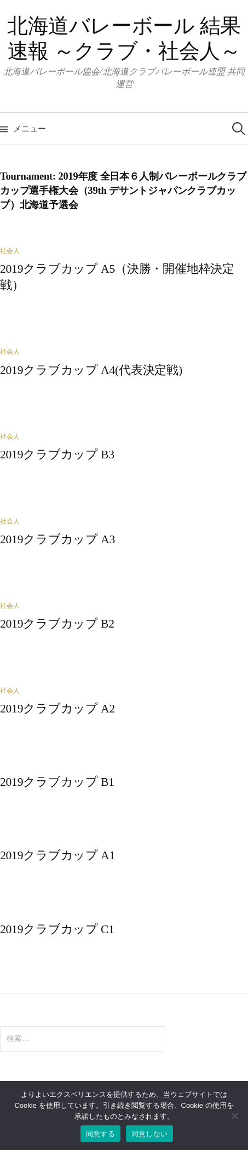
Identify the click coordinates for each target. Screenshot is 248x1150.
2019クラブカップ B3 (57, 454)
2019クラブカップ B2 (57, 623)
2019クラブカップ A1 (57, 855)
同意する (100, 1134)
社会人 (10, 251)
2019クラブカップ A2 (57, 708)
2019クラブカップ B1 (57, 782)
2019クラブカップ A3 (57, 539)
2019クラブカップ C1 (57, 929)
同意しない (149, 1134)
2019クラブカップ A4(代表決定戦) (91, 370)
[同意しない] (234, 1115)
